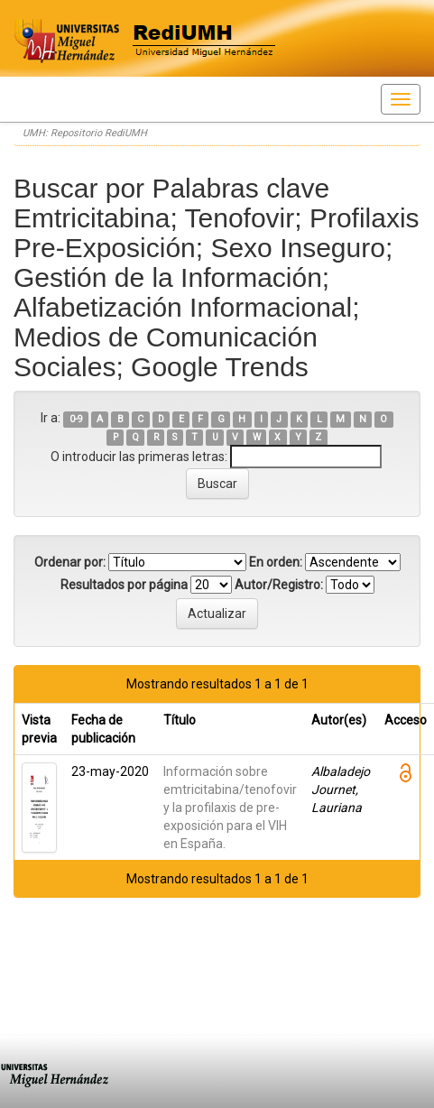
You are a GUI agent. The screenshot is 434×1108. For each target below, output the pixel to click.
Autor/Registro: (279, 584)
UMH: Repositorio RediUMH (85, 133)
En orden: (275, 562)
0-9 (76, 419)
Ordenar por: (70, 562)
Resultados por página (124, 584)
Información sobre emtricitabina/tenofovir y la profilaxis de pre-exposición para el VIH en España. (230, 807)
